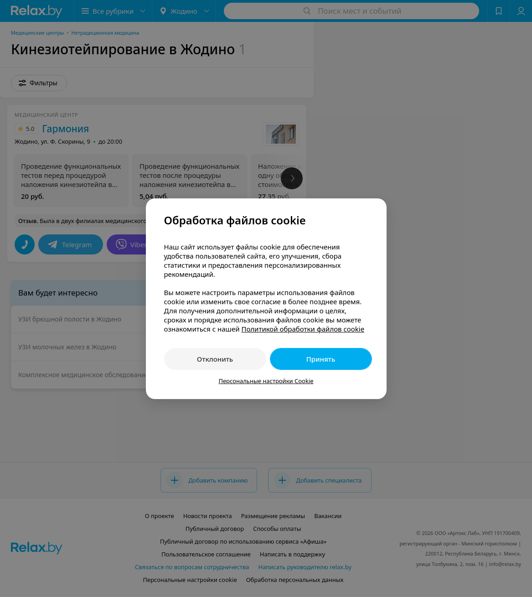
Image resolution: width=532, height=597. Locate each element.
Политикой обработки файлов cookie (302, 328)
